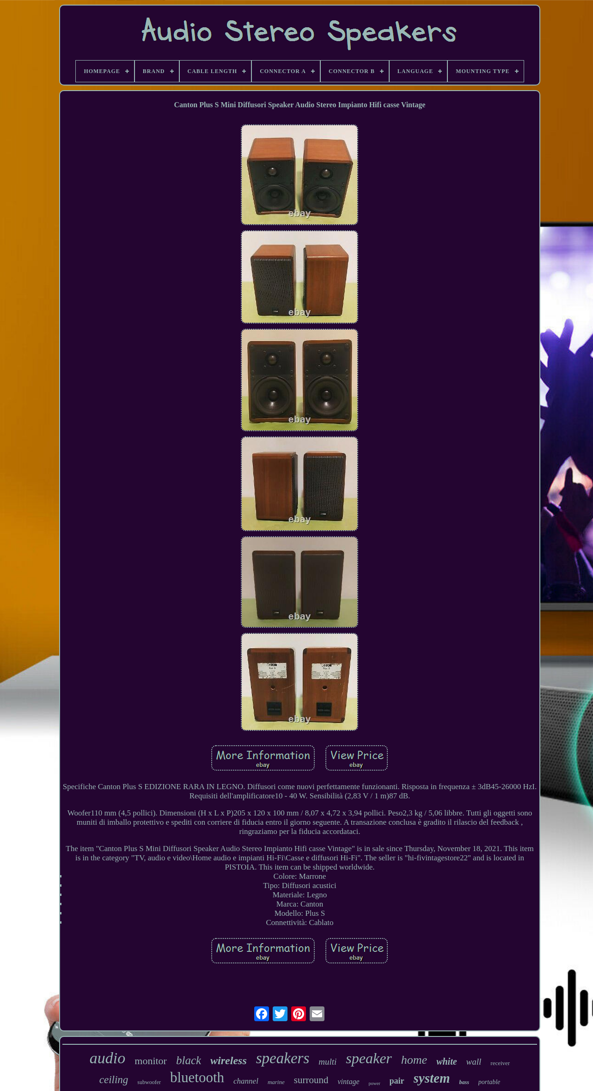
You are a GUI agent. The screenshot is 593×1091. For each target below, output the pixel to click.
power (374, 1083)
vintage (348, 1081)
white (446, 1061)
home (414, 1059)
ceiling (113, 1079)
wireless (228, 1060)
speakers (282, 1058)
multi (327, 1061)
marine (276, 1082)
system (432, 1078)
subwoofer (149, 1082)
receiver (500, 1063)
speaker (369, 1058)
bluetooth (197, 1077)
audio (107, 1057)
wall (474, 1061)
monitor (150, 1060)
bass (464, 1082)
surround (311, 1079)
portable (489, 1082)
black (188, 1060)
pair (397, 1080)
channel (245, 1081)
